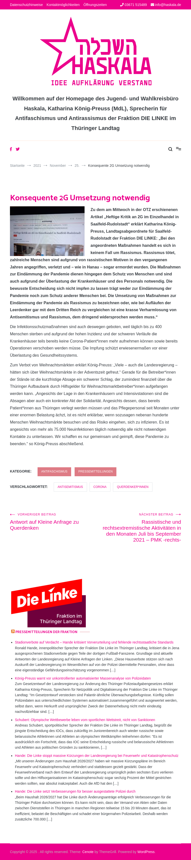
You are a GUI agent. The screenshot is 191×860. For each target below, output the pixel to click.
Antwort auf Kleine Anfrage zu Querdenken (53, 522)
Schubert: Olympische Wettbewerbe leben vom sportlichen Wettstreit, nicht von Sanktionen (85, 720)
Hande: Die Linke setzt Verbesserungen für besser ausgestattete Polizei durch (75, 791)
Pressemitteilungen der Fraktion (46, 632)
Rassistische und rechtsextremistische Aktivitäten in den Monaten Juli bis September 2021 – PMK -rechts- (138, 528)
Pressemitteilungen (95, 471)
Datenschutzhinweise (26, 5)
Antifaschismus (54, 471)
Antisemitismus (70, 487)
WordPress (146, 852)
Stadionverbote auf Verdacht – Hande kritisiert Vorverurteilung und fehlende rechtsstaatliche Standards (94, 642)
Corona (100, 487)
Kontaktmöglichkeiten (63, 5)
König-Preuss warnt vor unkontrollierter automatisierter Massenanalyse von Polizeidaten (83, 678)
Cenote (88, 852)
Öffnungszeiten (95, 5)
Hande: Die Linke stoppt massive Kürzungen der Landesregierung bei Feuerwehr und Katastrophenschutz (97, 756)
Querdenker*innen (132, 487)
